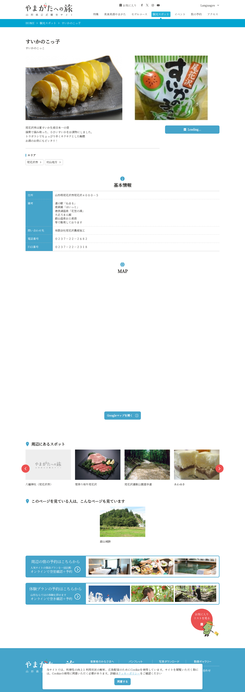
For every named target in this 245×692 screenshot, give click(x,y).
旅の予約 (196, 14)
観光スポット (161, 14)
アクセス (212, 14)
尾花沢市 (34, 162)
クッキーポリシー (129, 673)
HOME (30, 23)
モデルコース (139, 14)
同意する (122, 681)
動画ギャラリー (202, 661)
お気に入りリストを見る (203, 621)
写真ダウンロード (169, 661)
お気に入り (127, 5)
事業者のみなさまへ (102, 661)
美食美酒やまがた (115, 14)
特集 (96, 14)
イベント (180, 14)
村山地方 (53, 162)
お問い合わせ (203, 670)
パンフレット (136, 661)
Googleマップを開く (122, 415)
